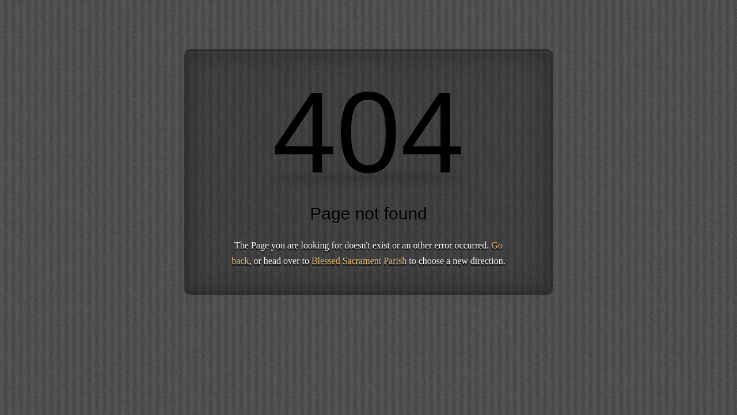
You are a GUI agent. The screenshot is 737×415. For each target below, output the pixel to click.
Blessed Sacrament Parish (359, 261)
